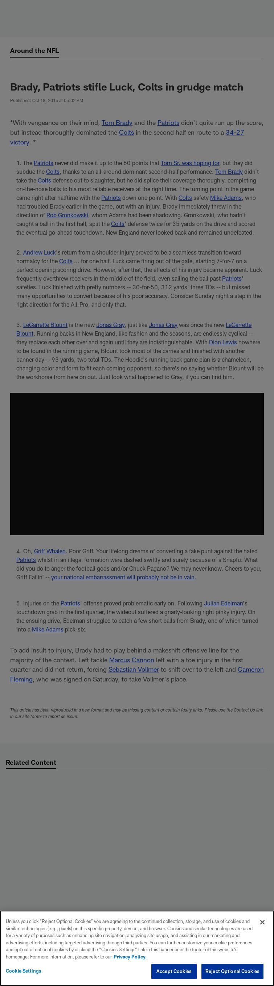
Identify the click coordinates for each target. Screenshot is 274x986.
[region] (137, 948)
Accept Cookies (174, 971)
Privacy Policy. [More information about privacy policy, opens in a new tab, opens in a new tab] (130, 957)
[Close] (262, 922)
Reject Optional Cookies (232, 971)
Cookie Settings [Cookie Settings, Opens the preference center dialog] (23, 971)
